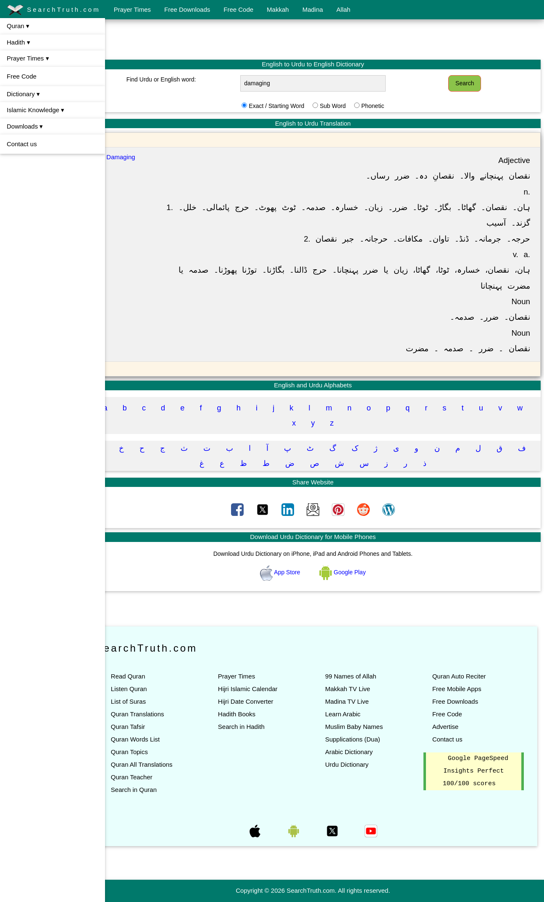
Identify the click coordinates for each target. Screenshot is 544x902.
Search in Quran (157, 789)
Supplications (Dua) (364, 739)
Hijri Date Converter (263, 701)
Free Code (238, 9)
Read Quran (151, 676)
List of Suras (151, 701)
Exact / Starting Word (288, 106)
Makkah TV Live (358, 688)
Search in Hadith (258, 726)
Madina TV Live (358, 701)
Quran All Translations (165, 764)
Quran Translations (160, 714)
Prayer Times (132, 9)
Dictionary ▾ (23, 93)
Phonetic (384, 106)
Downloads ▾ (25, 126)
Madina (312, 9)
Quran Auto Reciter (465, 676)
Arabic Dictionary (360, 751)
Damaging (144, 156)
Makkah (278, 9)
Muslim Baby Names (365, 726)
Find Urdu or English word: (180, 79)
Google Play (354, 572)
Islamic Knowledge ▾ (35, 109)
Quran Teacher (155, 777)
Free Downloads (187, 9)
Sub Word (344, 106)
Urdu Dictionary (358, 764)
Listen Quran (152, 688)
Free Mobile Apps (462, 688)
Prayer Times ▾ (28, 58)
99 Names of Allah (362, 676)
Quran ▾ (18, 25)
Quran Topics (152, 751)
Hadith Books (254, 714)
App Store (292, 572)
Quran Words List (158, 739)
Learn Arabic (354, 714)
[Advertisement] (325, 39)
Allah (343, 9)
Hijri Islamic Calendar (265, 688)
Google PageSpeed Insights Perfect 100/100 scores (478, 771)
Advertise (451, 726)
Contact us (22, 143)
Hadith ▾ (18, 42)
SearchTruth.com (53, 10)
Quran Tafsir (151, 726)
